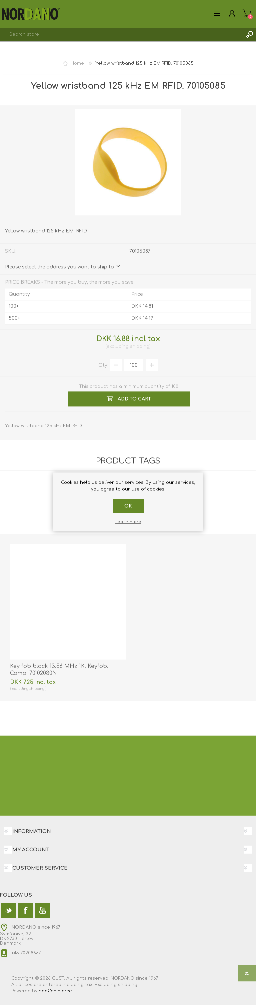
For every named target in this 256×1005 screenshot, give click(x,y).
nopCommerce (55, 991)
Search (249, 34)
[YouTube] (42, 910)
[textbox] (121, 34)
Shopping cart (246, 13)
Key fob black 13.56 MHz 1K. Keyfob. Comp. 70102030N (59, 669)
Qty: (103, 365)
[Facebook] (25, 910)
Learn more (128, 522)
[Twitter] (8, 910)
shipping (139, 346)
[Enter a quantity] (133, 365)
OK (128, 506)
